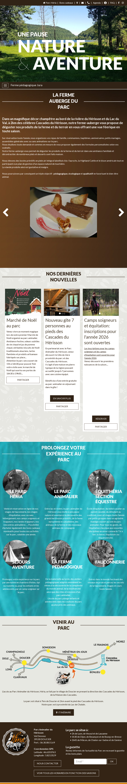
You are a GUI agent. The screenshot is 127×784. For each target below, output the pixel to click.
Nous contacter (47, 727)
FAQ (112, 2)
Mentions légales (70, 778)
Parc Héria (49, 2)
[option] (63, 213)
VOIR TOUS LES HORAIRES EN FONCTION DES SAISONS (66, 737)
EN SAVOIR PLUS (62, 380)
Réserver (100, 400)
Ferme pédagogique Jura (26, 85)
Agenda (97, 2)
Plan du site (54, 778)
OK (112, 725)
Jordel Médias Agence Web (69, 773)
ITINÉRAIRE (63, 676)
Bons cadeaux (66, 2)
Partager (23, 361)
